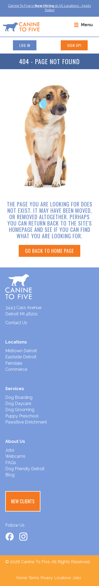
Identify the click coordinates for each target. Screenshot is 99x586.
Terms (34, 578)
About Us (15, 441)
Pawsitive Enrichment (26, 422)
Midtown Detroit (21, 350)
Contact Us (16, 322)
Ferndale (13, 363)
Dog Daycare (18, 403)
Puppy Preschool (22, 415)
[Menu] (83, 24)
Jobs (10, 450)
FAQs (10, 462)
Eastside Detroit (20, 356)
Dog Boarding (18, 397)
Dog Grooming (19, 409)
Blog (10, 474)
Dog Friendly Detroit (25, 468)
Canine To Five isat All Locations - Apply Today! (49, 8)
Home (21, 578)
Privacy (47, 578)
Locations (62, 578)
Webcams (15, 456)
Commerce (16, 369)
